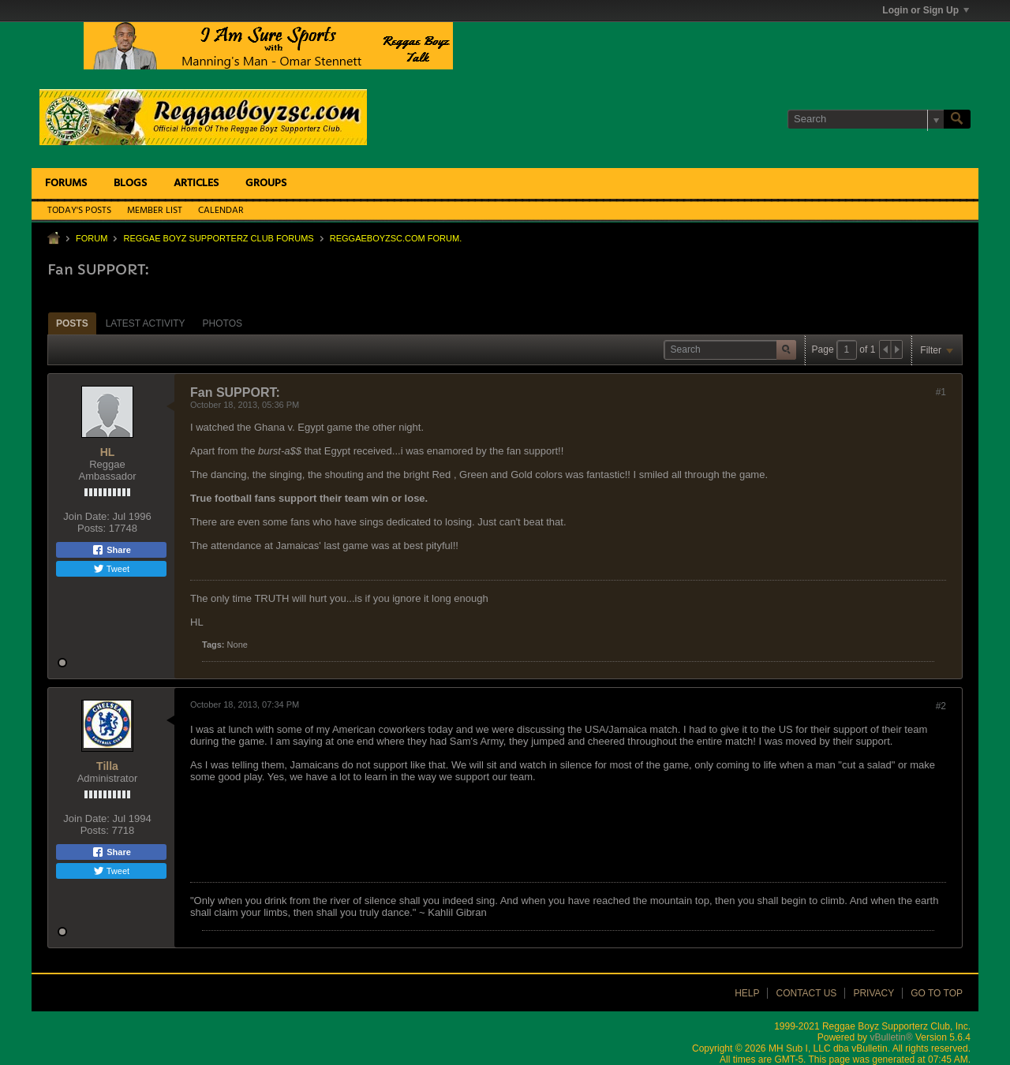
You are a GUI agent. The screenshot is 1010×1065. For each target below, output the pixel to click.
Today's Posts (79, 211)
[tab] (72, 323)
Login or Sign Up (925, 10)
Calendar (221, 211)
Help (747, 993)
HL (107, 452)
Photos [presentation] (222, 323)
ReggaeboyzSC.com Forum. (396, 238)
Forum (91, 238)
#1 (941, 392)
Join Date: (86, 516)
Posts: (91, 528)
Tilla (107, 766)
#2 (941, 706)
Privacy (873, 993)
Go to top (937, 993)
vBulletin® (891, 1037)
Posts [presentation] (72, 323)
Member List (154, 211)
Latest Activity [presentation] (145, 323)
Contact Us (806, 993)
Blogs (130, 183)
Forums (66, 183)
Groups (265, 183)
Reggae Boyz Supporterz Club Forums (218, 238)
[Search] (865, 119)
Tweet (111, 568)
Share (111, 550)
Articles (196, 183)
